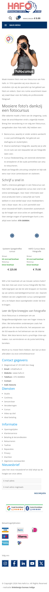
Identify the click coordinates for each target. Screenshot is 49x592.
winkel (19, 200)
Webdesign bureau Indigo (23, 587)
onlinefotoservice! (27, 353)
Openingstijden (11, 429)
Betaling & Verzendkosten (15, 437)
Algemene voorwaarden (14, 461)
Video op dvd (10, 413)
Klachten (8, 457)
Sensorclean (9, 401)
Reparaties (9, 449)
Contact (7, 381)
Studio (7, 393)
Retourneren (9, 441)
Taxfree (7, 445)
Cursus (7, 409)
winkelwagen (13, 193)
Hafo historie (10, 385)
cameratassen (22, 173)
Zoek (10, 18)
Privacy (7, 453)
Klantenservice (10, 433)
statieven (35, 173)
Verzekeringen (10, 405)
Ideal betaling (10, 417)
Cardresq (8, 397)
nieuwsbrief (12, 208)
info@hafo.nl (16, 369)
